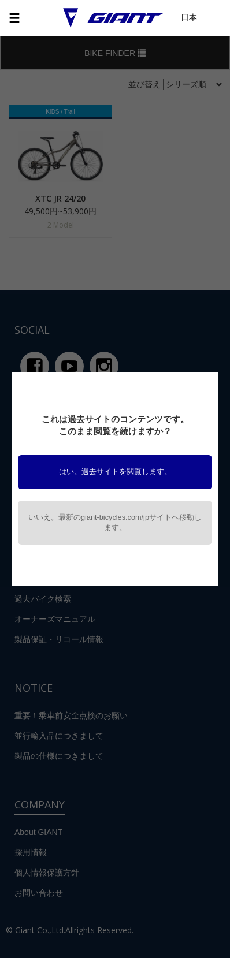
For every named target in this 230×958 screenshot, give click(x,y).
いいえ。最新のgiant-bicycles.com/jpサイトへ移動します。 (115, 522)
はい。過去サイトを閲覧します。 (115, 471)
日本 (189, 17)
